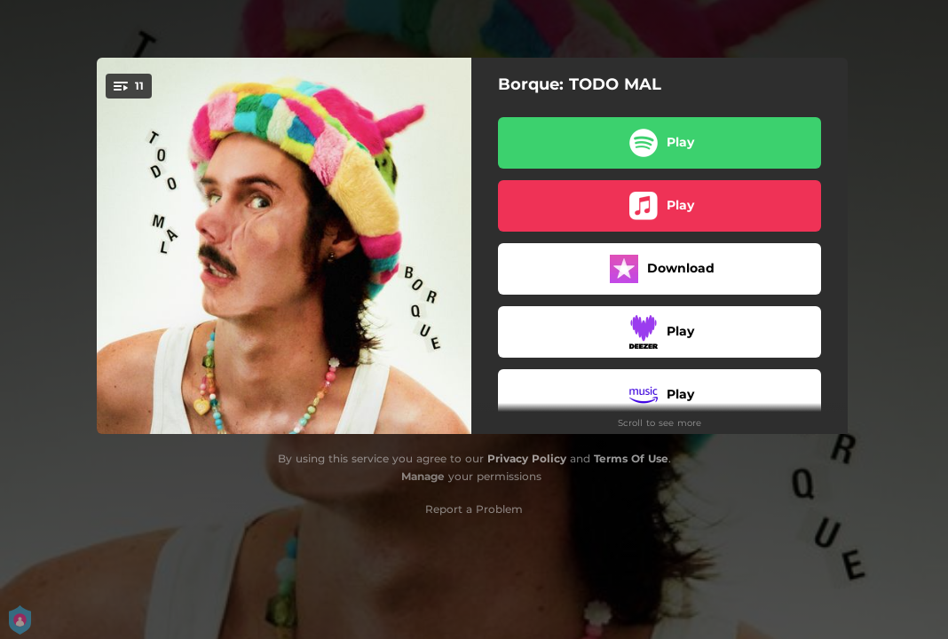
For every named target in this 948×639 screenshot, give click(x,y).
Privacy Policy (526, 458)
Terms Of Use (631, 458)
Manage (423, 476)
